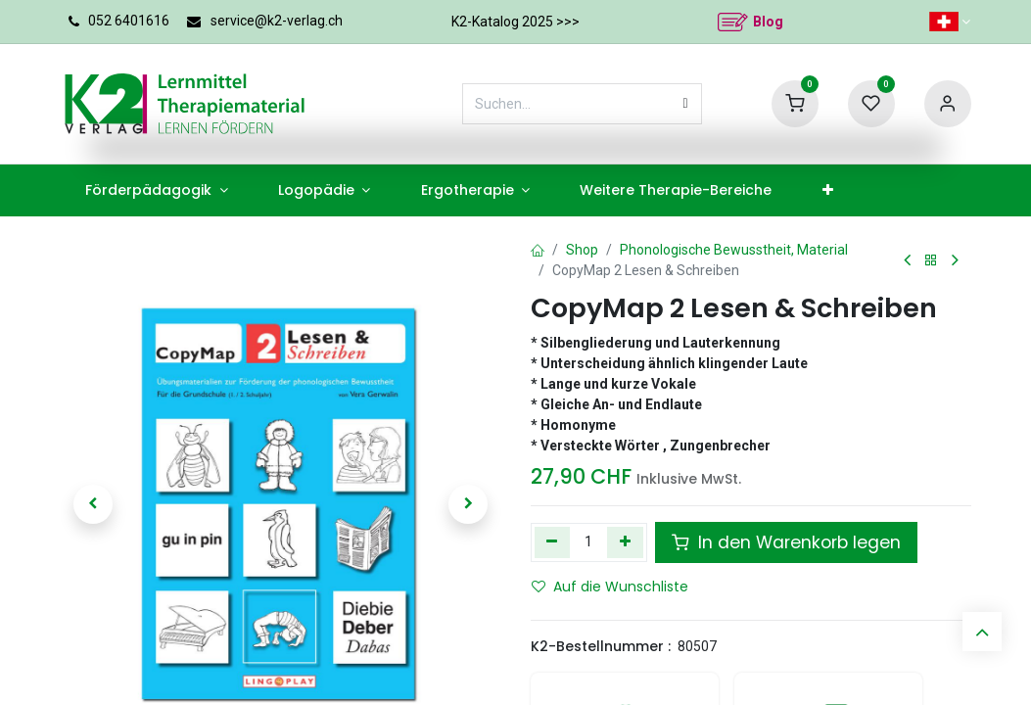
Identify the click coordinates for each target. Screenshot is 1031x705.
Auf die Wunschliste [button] (610, 586)
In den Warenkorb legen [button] (786, 542)
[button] (94, 504)
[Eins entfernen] (553, 542)
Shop (582, 250)
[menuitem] (157, 190)
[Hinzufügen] (625, 542)
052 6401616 (128, 20)
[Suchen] (686, 103)
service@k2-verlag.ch (277, 20)
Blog (768, 21)
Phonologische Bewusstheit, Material (734, 250)
